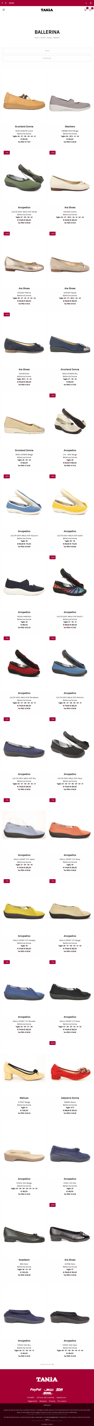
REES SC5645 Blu (70, 373)
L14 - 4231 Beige (70, 454)
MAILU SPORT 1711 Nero (70, 1021)
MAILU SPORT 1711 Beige (69, 940)
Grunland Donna (24, 126)
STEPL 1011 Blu (70, 1183)
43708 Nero (70, 1264)
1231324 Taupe (70, 293)
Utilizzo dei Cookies (45, 1397)
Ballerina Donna (24, 134)
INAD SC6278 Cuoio (24, 131)
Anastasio (24, 1259)
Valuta (11, 3)
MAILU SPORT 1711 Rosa (70, 859)
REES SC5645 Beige (24, 454)
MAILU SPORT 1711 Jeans (24, 859)
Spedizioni (61, 1397)
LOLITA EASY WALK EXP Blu (24, 778)
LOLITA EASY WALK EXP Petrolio (70, 697)
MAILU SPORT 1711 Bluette (24, 1021)
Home (37, 38)
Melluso (24, 1098)
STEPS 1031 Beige (24, 1183)
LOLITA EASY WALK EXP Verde (24, 212)
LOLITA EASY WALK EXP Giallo (70, 535)
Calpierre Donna (70, 1098)
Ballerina (56, 38)
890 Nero (24, 1264)
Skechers (70, 126)
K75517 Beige (24, 1102)
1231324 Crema (69, 212)
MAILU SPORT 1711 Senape (24, 940)
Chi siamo (61, 1401)
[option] (24, 96)
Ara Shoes (70, 207)
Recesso (43, 1401)
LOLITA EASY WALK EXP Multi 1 (70, 616)
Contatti (30, 1397)
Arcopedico (24, 207)
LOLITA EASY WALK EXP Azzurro (24, 535)
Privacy (52, 1401)
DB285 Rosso (70, 1102)
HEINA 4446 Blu (24, 616)
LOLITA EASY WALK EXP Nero (70, 778)
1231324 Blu (24, 373)
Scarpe (49, 38)
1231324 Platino (24, 293)
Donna (43, 38)
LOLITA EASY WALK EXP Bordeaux (24, 697)
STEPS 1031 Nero (70, 1345)
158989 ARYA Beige (69, 131)
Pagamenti (32, 1401)
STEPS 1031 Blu (24, 1345)
